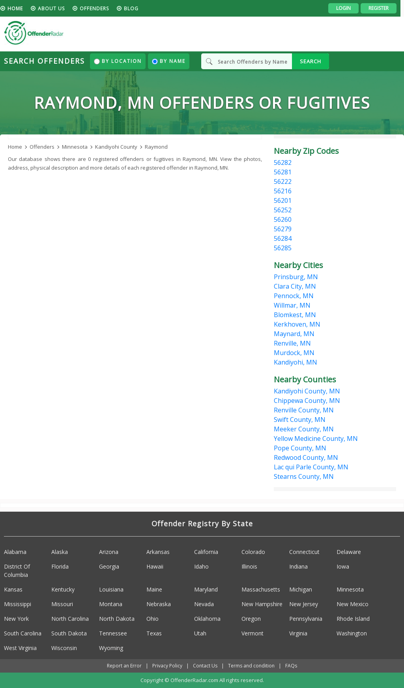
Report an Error (124, 665)
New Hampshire (261, 604)
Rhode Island (353, 618)
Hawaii (154, 566)
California (206, 552)
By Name (168, 61)
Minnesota (350, 589)
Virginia (298, 633)
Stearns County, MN (304, 476)
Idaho (201, 566)
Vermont (252, 633)
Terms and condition (251, 665)
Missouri (62, 604)
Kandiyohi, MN (295, 362)
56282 (283, 162)
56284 (283, 238)
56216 (283, 191)
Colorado (253, 552)
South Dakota (69, 633)
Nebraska (158, 604)
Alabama (15, 552)
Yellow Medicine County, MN (316, 438)
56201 (283, 200)
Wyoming (111, 648)
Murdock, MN (294, 352)
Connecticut (304, 552)
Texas (154, 633)
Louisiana (111, 589)
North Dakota (117, 618)
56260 (283, 219)
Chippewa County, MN (307, 400)
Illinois (249, 566)
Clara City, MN (295, 286)
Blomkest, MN (295, 314)
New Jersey (303, 604)
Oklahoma (207, 618)
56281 (283, 172)
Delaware (349, 552)
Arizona (108, 552)
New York (16, 618)
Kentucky (63, 589)
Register (382, 8)
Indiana (298, 566)
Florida (60, 566)
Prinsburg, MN (296, 276)
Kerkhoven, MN (297, 324)
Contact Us (205, 665)
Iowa (343, 566)
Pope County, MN (300, 448)
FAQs (291, 665)
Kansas (13, 589)
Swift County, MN (299, 419)
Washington (352, 633)
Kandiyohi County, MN (307, 391)
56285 (283, 248)
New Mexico (352, 604)
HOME (18, 8)
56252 (283, 210)
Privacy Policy (167, 665)
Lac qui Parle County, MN (311, 467)
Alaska (59, 552)
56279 (283, 229)
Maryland (206, 589)
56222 (283, 181)
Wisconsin (64, 648)
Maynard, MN (294, 333)
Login (347, 8)
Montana (110, 604)
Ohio (152, 618)
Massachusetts (260, 589)
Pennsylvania (305, 618)
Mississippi (17, 604)
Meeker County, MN (304, 429)
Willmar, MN (292, 305)
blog (134, 8)
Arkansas (158, 552)
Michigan (300, 589)
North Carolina (70, 618)
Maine (154, 589)
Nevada (204, 604)
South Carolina (22, 633)
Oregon (251, 618)
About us (54, 8)
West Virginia (20, 648)
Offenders (97, 8)
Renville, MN (292, 343)
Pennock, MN (294, 295)
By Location (118, 61)
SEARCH (310, 61)
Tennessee (113, 633)
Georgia (109, 566)
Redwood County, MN (306, 457)
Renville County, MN (304, 410)
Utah (200, 633)
